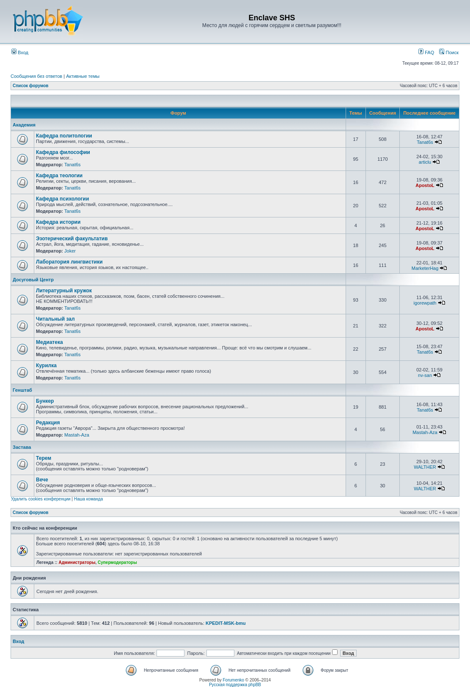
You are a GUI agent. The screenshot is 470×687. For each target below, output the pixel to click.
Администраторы (76, 562)
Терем (43, 458)
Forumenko (234, 680)
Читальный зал (55, 319)
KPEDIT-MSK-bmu (226, 623)
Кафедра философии (63, 152)
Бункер (45, 401)
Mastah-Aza (76, 434)
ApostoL (424, 185)
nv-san (425, 375)
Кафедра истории (58, 222)
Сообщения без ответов (36, 76)
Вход (19, 52)
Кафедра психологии (62, 199)
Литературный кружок (64, 291)
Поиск (449, 52)
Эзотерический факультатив (72, 239)
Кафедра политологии (64, 136)
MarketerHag (425, 268)
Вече (42, 480)
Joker (70, 250)
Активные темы (82, 76)
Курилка (46, 365)
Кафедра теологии (59, 176)
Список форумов (31, 85)
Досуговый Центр (33, 279)
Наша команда (88, 499)
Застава (22, 447)
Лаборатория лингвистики (69, 262)
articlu (425, 162)
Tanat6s (425, 142)
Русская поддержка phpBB (235, 684)
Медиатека (49, 342)
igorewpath (425, 302)
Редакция (48, 423)
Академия (24, 124)
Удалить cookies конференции (41, 499)
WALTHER (425, 467)
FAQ (426, 52)
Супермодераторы (117, 562)
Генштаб (22, 390)
